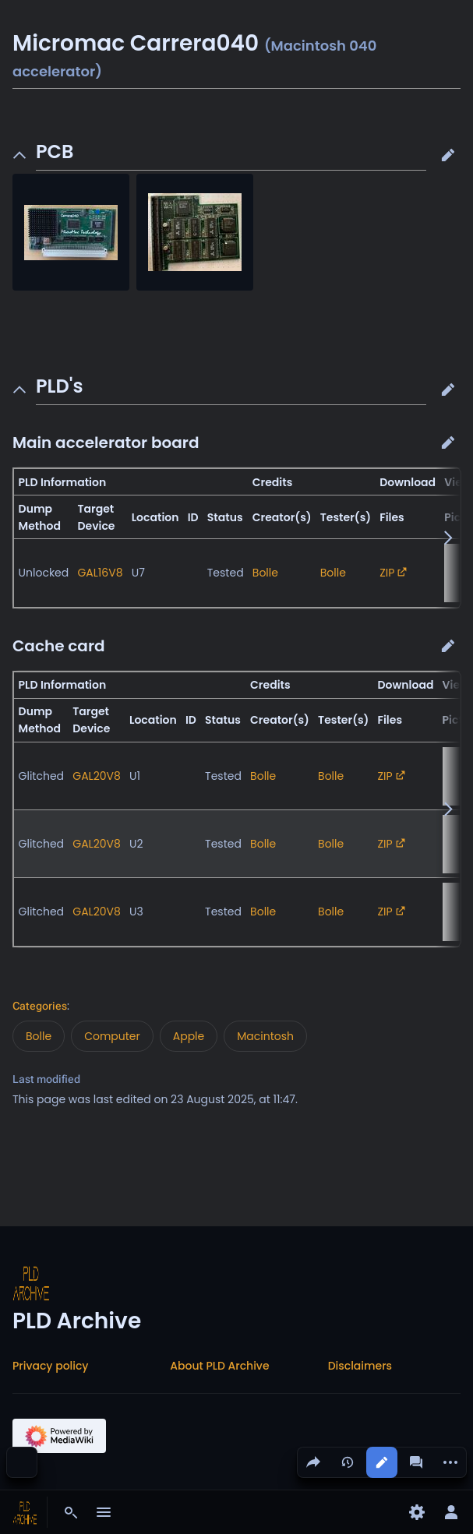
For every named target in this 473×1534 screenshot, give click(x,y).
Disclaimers (360, 1366)
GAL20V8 (96, 776)
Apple (189, 1036)
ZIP (386, 572)
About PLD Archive (219, 1366)
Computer (112, 1036)
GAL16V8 (99, 572)
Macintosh (265, 1036)
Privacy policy (50, 1366)
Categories (39, 1006)
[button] (448, 155)
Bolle (265, 572)
